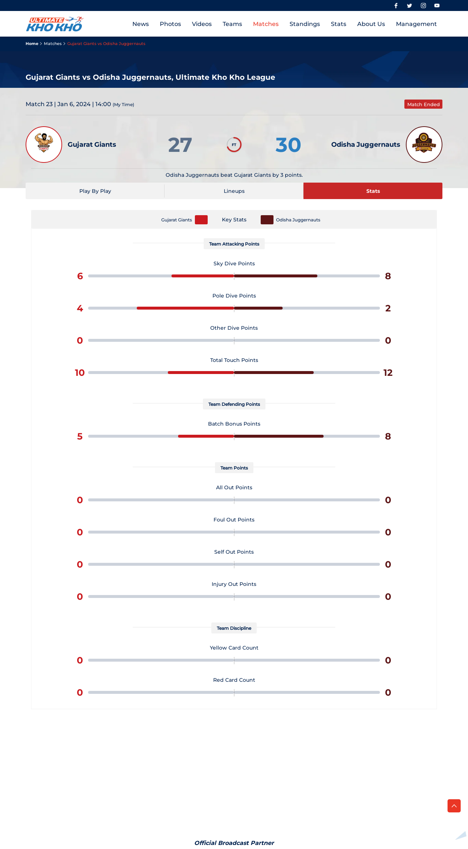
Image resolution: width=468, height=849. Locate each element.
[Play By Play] (95, 191)
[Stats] (372, 191)
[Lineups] (234, 191)
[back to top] (454, 805)
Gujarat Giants (176, 219)
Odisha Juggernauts (298, 219)
